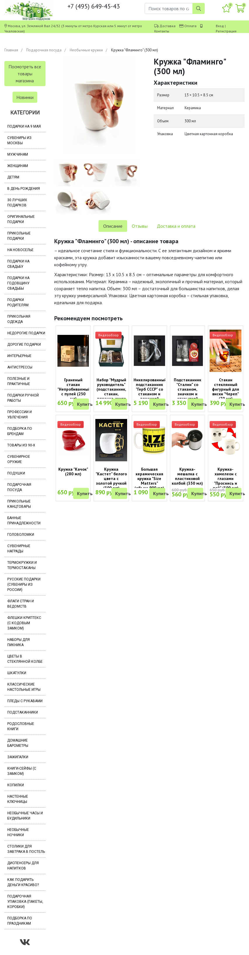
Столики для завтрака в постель (26, 849)
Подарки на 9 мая (24, 126)
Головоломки (20, 535)
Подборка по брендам (19, 431)
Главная (11, 50)
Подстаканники (22, 712)
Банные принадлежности (24, 520)
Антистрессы (19, 367)
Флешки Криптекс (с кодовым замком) (24, 623)
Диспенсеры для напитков (23, 865)
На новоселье (20, 250)
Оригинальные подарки (21, 219)
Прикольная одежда (18, 319)
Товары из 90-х (21, 445)
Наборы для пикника (18, 642)
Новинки (25, 97)
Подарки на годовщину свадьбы (18, 283)
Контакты (161, 31)
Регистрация (226, 31)
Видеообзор (108, 335)
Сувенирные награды (18, 548)
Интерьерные (19, 356)
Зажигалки (17, 757)
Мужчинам (17, 154)
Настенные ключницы (17, 799)
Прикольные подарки (19, 236)
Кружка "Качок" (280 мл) (73, 471)
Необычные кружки (86, 50)
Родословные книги (20, 726)
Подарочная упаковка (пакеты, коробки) (25, 901)
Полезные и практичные (18, 381)
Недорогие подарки (26, 333)
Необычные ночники (18, 832)
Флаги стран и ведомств (20, 603)
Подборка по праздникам (19, 921)
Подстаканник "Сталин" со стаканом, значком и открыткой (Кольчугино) (187, 391)
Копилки (15, 785)
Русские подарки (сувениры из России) (24, 584)
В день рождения (23, 189)
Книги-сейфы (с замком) (21, 771)
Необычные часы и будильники (25, 815)
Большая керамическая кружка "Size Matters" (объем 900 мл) (149, 478)
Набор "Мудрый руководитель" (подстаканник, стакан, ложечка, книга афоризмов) (111, 391)
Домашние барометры (17, 743)
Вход (220, 26)
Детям (13, 177)
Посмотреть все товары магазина (24, 74)
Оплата (190, 26)
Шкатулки (16, 673)
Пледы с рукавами (25, 701)
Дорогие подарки (24, 344)
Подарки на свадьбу (18, 264)
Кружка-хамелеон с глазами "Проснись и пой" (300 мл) (226, 478)
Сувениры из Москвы (19, 140)
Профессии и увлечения (19, 414)
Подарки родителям (18, 302)
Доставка (167, 26)
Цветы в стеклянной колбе (25, 659)
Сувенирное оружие (18, 459)
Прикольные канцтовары (19, 504)
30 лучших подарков (17, 202)
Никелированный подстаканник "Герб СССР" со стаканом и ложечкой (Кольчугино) (150, 391)
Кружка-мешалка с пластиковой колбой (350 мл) (187, 476)
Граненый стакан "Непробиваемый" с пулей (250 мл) (74, 389)
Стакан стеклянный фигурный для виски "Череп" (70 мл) (225, 389)
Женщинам (17, 166)
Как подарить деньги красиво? (23, 882)
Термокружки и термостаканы (22, 565)
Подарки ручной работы (23, 398)
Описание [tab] (112, 226)
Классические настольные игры (24, 687)
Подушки (16, 473)
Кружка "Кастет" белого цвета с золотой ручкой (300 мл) (111, 478)
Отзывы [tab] (140, 226)
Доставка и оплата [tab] (176, 226)
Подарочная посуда (44, 50)
